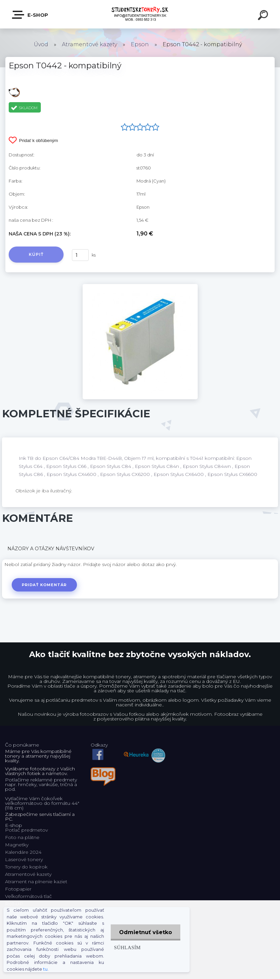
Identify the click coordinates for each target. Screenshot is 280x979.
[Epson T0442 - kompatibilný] (140, 286)
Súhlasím (127, 947)
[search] (264, 16)
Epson (140, 44)
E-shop (30, 15)
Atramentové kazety (89, 44)
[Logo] (140, 14)
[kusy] (80, 255)
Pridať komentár (44, 584)
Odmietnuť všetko (145, 932)
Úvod (41, 44)
